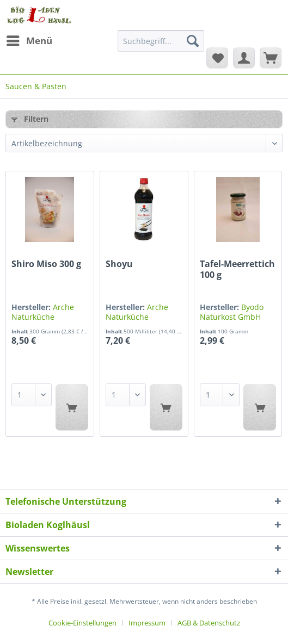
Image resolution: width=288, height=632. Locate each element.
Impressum (147, 623)
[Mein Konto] (244, 58)
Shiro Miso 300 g (46, 264)
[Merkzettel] (217, 58)
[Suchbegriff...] (161, 41)
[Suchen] (192, 41)
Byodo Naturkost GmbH (232, 312)
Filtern (29, 119)
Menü (29, 39)
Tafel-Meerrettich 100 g (237, 269)
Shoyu (119, 264)
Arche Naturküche (42, 312)
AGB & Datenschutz (208, 623)
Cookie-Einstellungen (82, 623)
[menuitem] (29, 41)
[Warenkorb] (270, 58)
